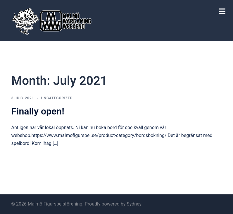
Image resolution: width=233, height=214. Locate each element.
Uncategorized (57, 98)
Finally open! (37, 111)
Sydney (134, 204)
